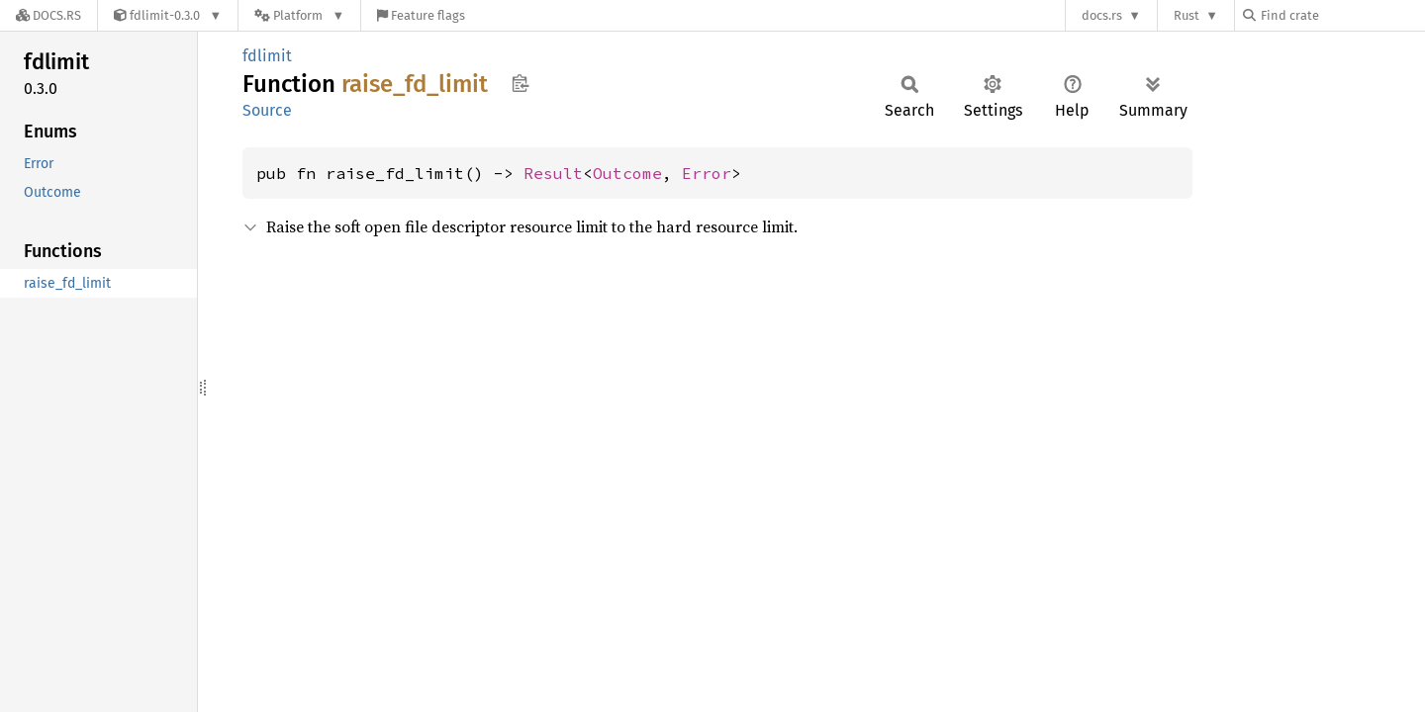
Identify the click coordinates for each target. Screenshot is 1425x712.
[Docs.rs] (48, 15)
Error (706, 173)
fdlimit (267, 55)
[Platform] (299, 15)
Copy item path (520, 83)
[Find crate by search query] (1342, 15)
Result (553, 173)
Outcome (627, 173)
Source (267, 110)
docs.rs (1102, 15)
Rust (1186, 15)
